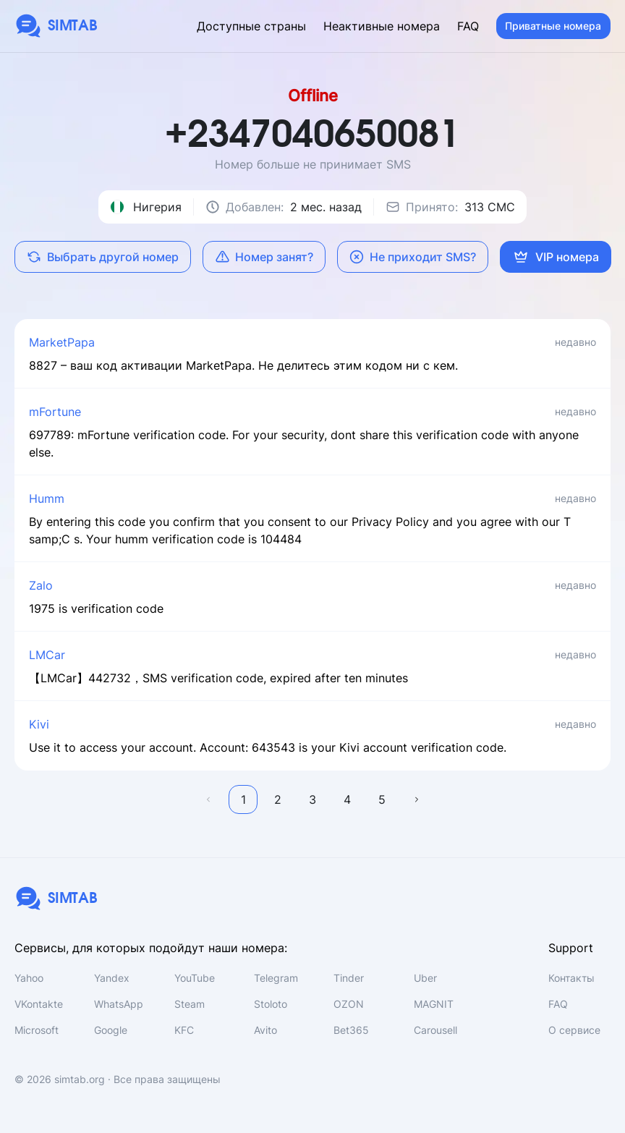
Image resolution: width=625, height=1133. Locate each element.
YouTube (194, 978)
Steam (189, 1004)
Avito (265, 1030)
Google (110, 1030)
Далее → (416, 799)
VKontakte (38, 1004)
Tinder (348, 978)
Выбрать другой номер (103, 257)
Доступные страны (251, 26)
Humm (46, 498)
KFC (184, 1030)
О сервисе (574, 1030)
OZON (348, 1004)
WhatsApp (118, 1004)
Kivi (39, 724)
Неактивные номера (381, 26)
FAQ (468, 26)
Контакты (571, 978)
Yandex (111, 978)
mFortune (55, 411)
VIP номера (555, 257)
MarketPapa (62, 342)
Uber (425, 978)
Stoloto (270, 1004)
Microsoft (36, 1030)
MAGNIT (434, 1004)
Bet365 (351, 1030)
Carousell (435, 1030)
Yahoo (28, 978)
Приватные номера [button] (553, 26)
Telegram (276, 978)
